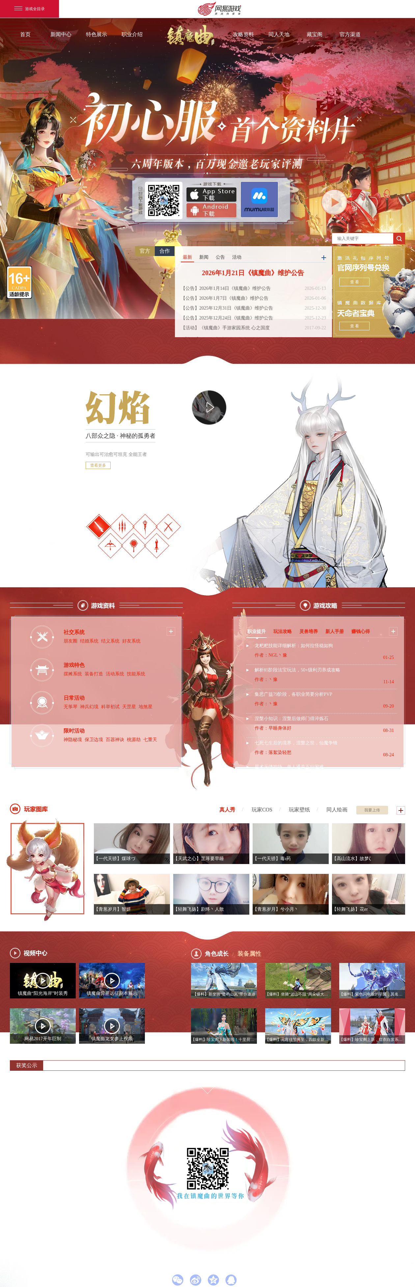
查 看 (354, 282)
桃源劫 (134, 739)
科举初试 (110, 706)
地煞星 (145, 706)
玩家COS (262, 809)
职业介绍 (132, 34)
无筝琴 (70, 706)
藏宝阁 (314, 34)
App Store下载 (211, 195)
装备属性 (249, 953)
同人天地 (279, 34)
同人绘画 (336, 809)
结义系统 (110, 641)
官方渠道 (350, 34)
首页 (25, 34)
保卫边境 (94, 739)
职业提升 (256, 631)
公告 (220, 257)
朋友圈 (70, 641)
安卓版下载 (211, 211)
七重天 (150, 739)
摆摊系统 (73, 673)
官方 (145, 251)
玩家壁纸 (299, 809)
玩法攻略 (282, 631)
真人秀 (227, 809)
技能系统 (136, 673)
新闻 (203, 257)
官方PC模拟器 (259, 199)
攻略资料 (243, 34)
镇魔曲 (191, 34)
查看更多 (98, 465)
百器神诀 (115, 739)
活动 (236, 257)
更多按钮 (323, 257)
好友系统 (131, 641)
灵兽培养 (308, 631)
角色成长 (217, 953)
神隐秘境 (73, 739)
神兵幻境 (89, 706)
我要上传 (372, 810)
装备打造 (94, 673)
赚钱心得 (360, 631)
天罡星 (129, 706)
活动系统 (115, 673)
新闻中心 (60, 34)
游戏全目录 (29, 9)
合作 (164, 251)
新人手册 (334, 631)
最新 (187, 257)
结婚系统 (89, 641)
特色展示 (96, 34)
